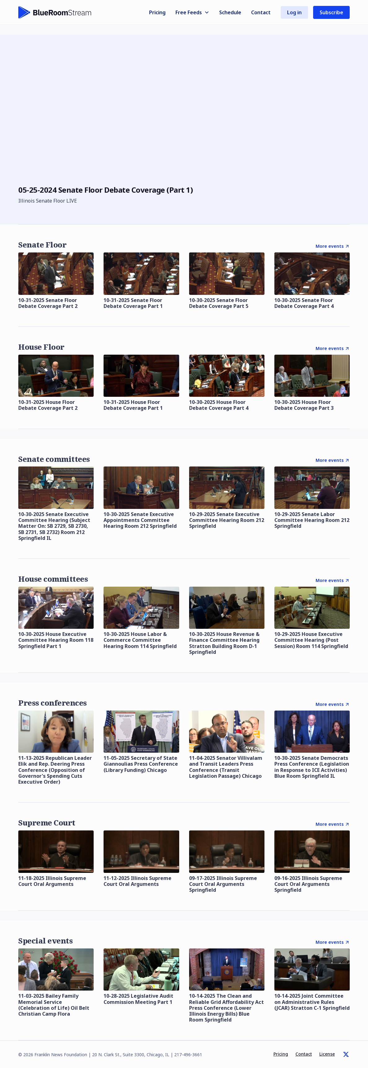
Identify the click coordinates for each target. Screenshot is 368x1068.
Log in (294, 12)
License (327, 1054)
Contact (261, 12)
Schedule (230, 12)
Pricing (157, 12)
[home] (54, 12)
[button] (192, 12)
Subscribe (331, 12)
